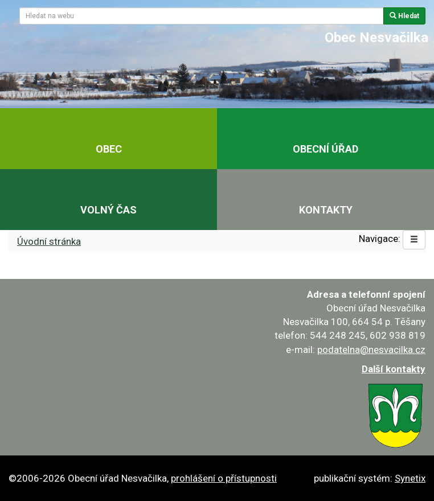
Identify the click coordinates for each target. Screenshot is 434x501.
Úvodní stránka (49, 241)
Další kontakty (393, 369)
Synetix (410, 478)
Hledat (404, 16)
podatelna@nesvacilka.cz (371, 349)
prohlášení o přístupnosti (224, 478)
